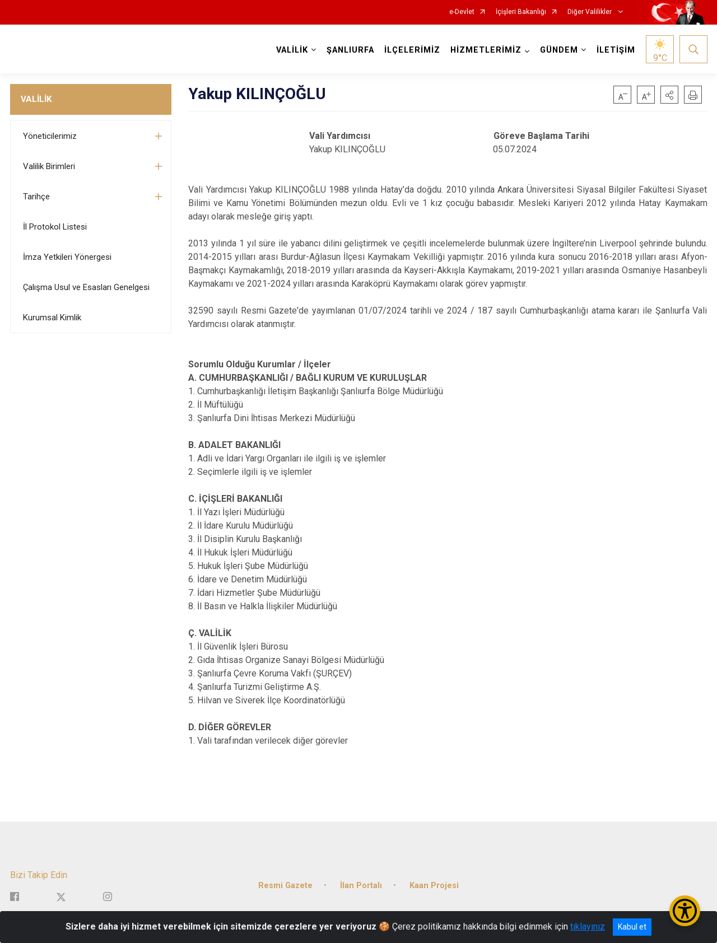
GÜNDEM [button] (559, 50)
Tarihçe (36, 197)
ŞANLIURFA (350, 50)
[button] (669, 95)
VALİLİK (36, 99)
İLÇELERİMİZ (412, 50)
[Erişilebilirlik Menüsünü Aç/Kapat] (684, 910)
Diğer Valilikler (590, 12)
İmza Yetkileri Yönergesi (67, 257)
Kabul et (632, 926)
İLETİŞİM (616, 50)
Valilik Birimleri (49, 166)
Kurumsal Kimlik (52, 317)
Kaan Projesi (434, 884)
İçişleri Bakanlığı (521, 12)
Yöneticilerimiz (50, 136)
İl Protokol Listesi (55, 227)
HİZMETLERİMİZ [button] (486, 50)
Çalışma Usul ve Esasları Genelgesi (86, 287)
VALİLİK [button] (292, 50)
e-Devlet (461, 12)
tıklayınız (587, 926)
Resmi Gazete (285, 884)
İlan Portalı (361, 884)
